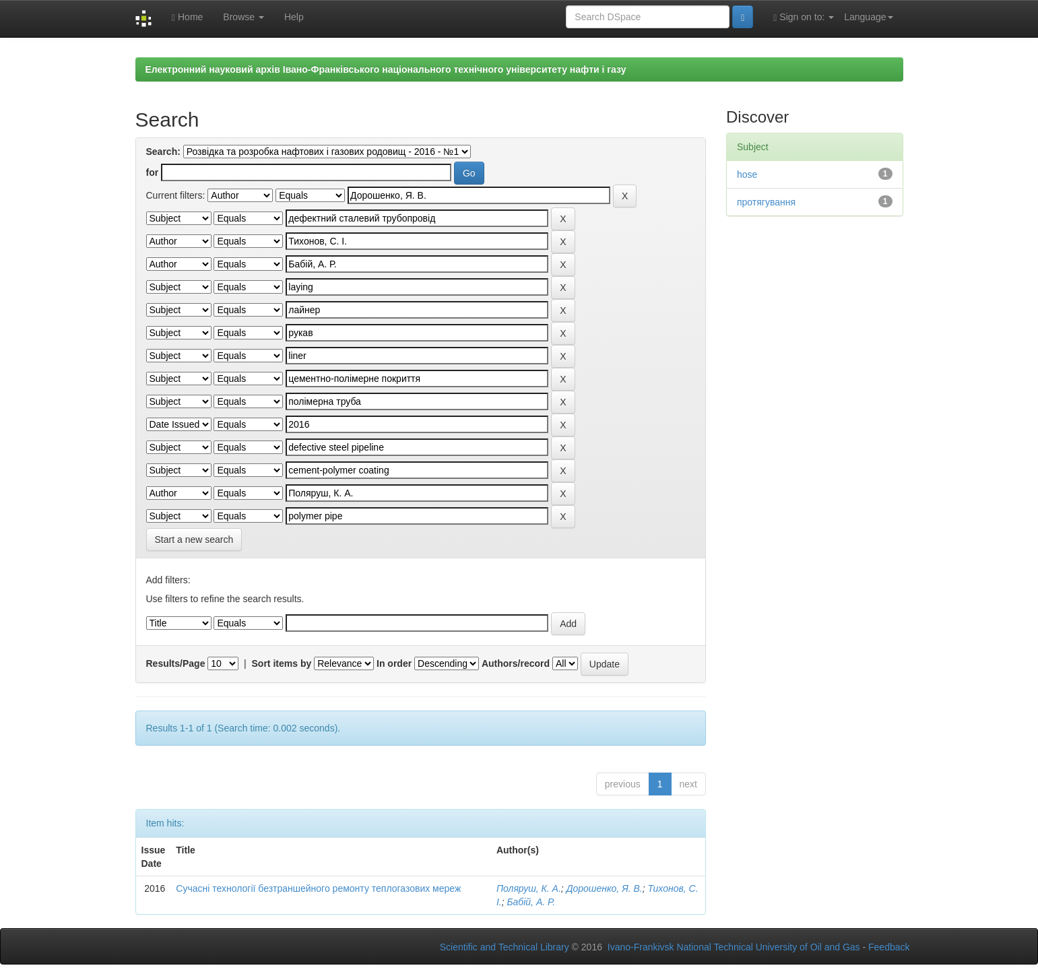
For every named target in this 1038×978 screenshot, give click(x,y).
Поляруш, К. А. (528, 888)
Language (868, 16)
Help (294, 16)
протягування (766, 202)
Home (187, 17)
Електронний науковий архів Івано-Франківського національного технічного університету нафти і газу (385, 69)
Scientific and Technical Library (504, 947)
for (152, 172)
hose (747, 174)
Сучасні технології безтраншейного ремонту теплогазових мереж (318, 888)
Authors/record (516, 663)
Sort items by (282, 663)
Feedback (888, 947)
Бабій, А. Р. (531, 901)
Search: (163, 151)
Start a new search (194, 539)
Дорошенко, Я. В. (604, 888)
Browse (243, 16)
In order (394, 663)
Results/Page (175, 663)
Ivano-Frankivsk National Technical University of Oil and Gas (734, 947)
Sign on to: (803, 17)
